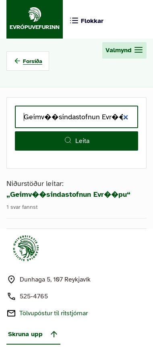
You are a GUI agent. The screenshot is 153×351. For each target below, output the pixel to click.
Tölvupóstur (53, 313)
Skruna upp (33, 334)
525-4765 (34, 296)
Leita (76, 140)
